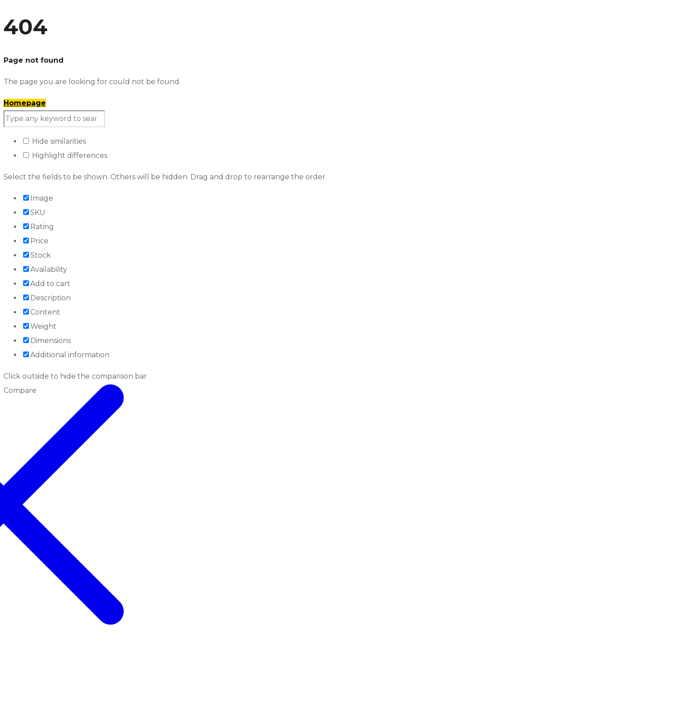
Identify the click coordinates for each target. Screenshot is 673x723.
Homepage (25, 103)
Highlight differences (65, 155)
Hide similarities (54, 141)
